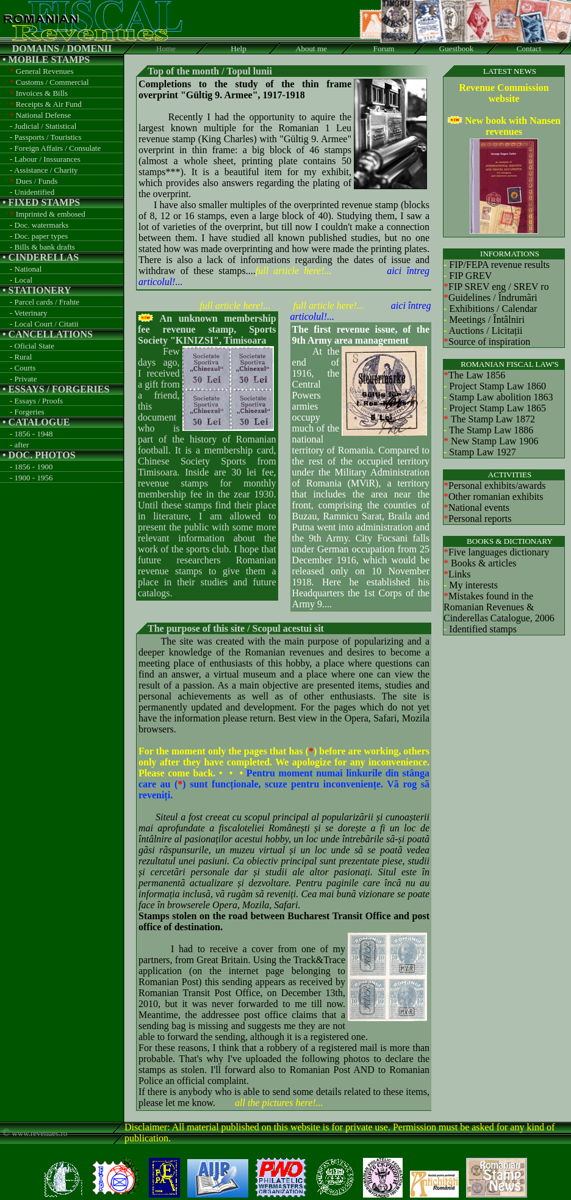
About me (311, 48)
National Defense (43, 115)
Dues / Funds (37, 181)
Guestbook (456, 48)
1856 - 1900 (34, 466)
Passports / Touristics (48, 137)
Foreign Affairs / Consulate (58, 148)
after (22, 444)
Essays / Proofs (39, 400)
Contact (529, 48)
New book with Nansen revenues (513, 126)
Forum (384, 48)
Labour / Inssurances (48, 159)
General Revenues (45, 71)
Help (238, 48)
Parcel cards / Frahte (47, 301)
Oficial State (34, 345)
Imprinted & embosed (50, 214)
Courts (25, 367)
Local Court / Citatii (47, 323)
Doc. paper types (41, 235)
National (28, 268)
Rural (23, 356)
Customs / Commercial (52, 82)
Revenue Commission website (503, 93)
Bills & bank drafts (45, 246)
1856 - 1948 (34, 433)
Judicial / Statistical (46, 126)
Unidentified (35, 192)
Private (26, 378)
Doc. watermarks (42, 225)
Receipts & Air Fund (49, 104)
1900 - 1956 (34, 477)
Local (24, 279)
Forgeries (30, 411)
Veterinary (30, 312)
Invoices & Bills (42, 93)
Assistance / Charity (46, 170)
